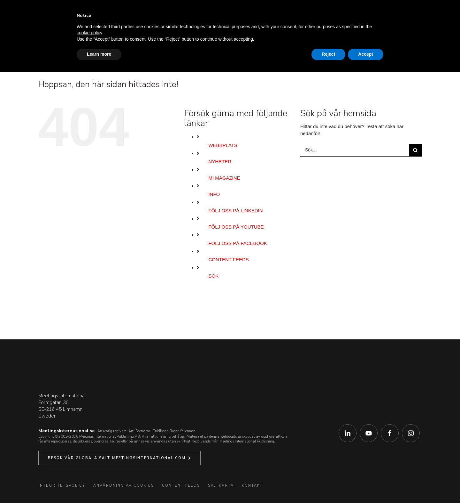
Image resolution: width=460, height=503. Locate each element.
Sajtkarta (221, 485)
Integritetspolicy (61, 485)
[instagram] (411, 433)
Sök (213, 276)
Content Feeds (228, 259)
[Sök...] (354, 150)
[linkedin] (347, 433)
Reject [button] (328, 54)
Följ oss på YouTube (236, 227)
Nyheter (219, 161)
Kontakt (252, 485)
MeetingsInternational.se (66, 431)
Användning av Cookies (123, 485)
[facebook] (390, 433)
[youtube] (369, 433)
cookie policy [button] (89, 32)
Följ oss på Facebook (237, 243)
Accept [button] (365, 54)
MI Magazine (224, 178)
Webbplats (222, 145)
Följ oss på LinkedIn (235, 210)
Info (214, 194)
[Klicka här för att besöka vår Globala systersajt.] (119, 458)
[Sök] (415, 150)
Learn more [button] (99, 54)
